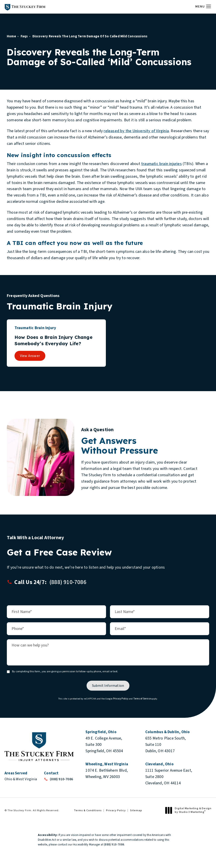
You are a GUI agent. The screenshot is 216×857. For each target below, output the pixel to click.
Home (11, 36)
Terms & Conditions (88, 810)
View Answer (30, 355)
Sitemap (136, 810)
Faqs (24, 36)
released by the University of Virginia (136, 131)
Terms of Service (142, 698)
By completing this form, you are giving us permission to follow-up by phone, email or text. (65, 671)
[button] (208, 6)
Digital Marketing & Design (189, 810)
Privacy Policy (120, 698)
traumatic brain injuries (161, 164)
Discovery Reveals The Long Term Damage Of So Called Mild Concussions (90, 36)
